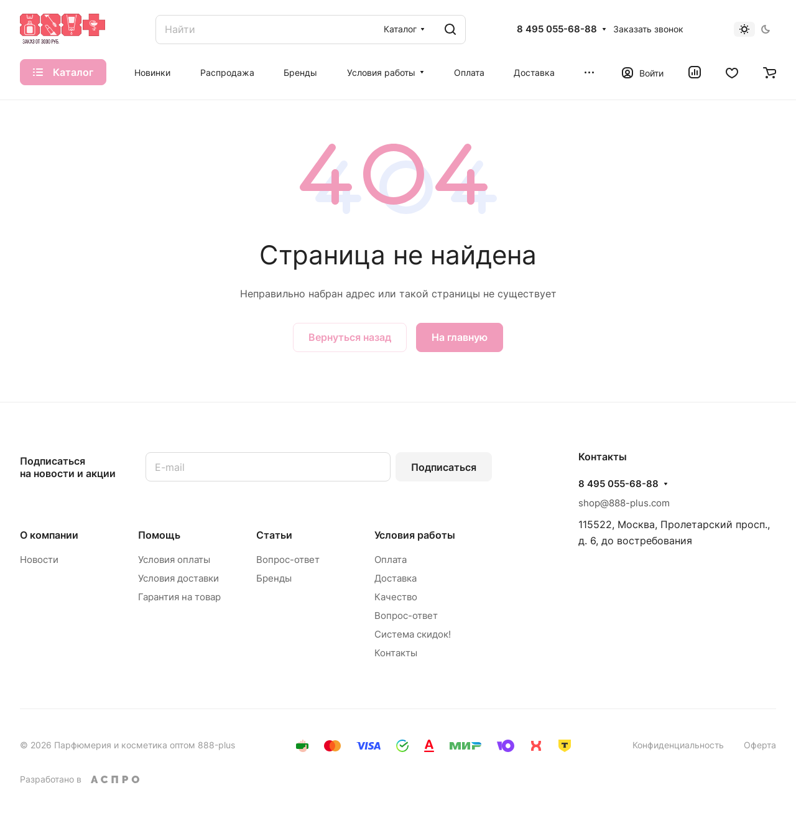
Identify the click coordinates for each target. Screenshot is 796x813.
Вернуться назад (349, 337)
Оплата (390, 559)
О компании (49, 535)
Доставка (395, 578)
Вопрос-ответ (288, 559)
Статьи (274, 535)
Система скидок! (412, 634)
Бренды (274, 578)
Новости (39, 559)
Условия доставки (178, 578)
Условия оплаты (174, 559)
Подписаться (443, 467)
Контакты (395, 653)
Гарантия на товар (179, 597)
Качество (395, 597)
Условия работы (414, 535)
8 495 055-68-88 (557, 29)
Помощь (159, 535)
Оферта (760, 745)
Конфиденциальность (678, 745)
